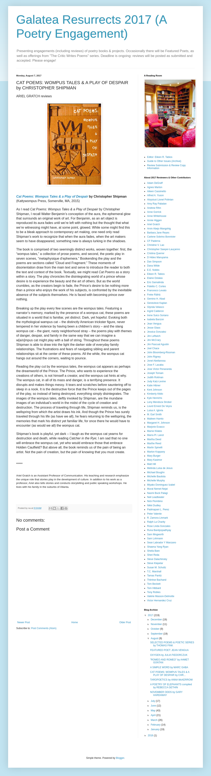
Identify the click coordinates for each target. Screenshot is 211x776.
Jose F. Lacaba (155, 364)
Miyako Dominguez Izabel (161, 484)
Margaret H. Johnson (158, 422)
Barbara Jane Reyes (158, 232)
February (156, 724)
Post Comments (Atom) (43, 628)
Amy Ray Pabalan (157, 203)
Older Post (125, 622)
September (157, 633)
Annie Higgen (154, 220)
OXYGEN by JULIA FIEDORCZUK (168, 655)
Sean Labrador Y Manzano (161, 542)
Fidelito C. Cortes (156, 286)
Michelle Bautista (156, 476)
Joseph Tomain (155, 373)
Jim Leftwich (153, 336)
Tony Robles (153, 592)
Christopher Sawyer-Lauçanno (163, 249)
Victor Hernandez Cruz (159, 600)
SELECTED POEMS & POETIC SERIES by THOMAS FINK (172, 644)
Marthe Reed (154, 443)
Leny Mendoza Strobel (159, 402)
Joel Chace (153, 348)
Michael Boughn (156, 472)
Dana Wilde (153, 265)
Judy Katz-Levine (156, 381)
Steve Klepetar (155, 563)
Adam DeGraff (155, 183)
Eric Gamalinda (155, 282)
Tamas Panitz (154, 575)
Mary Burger (153, 455)
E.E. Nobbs (153, 270)
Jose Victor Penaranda (159, 369)
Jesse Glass (153, 327)
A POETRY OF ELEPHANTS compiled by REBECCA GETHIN (171, 686)
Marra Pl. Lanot (155, 435)
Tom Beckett (153, 583)
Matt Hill (151, 464)
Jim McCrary (154, 340)
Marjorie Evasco (156, 426)
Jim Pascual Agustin (158, 344)
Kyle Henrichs (154, 398)
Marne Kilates (154, 431)
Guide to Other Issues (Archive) (164, 161)
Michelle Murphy (156, 480)
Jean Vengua (154, 323)
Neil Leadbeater (155, 497)
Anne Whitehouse (156, 216)
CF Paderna (153, 241)
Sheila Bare (153, 550)
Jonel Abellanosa (156, 360)
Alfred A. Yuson (155, 195)
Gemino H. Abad (156, 298)
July (153, 701)
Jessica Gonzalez (156, 331)
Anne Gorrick (154, 212)
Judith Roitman (155, 377)
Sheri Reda (153, 554)
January (155, 729)
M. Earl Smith (154, 414)
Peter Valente (154, 513)
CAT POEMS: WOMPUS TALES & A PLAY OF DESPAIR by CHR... (169, 673)
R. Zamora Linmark (157, 517)
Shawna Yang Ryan (157, 546)
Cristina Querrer (155, 253)
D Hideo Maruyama (157, 257)
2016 (151, 735)
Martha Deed (154, 439)
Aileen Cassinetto (156, 191)
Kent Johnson (154, 389)
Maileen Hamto (155, 418)
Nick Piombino (155, 501)
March (154, 720)
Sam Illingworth (155, 534)
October (155, 628)
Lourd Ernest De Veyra (159, 406)
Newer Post (23, 622)
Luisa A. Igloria (155, 410)
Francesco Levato (156, 290)
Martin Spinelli (154, 447)
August (155, 638)
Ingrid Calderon (155, 311)
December (157, 619)
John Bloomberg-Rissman (161, 352)
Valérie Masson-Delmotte (160, 596)
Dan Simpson (154, 261)
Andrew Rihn (154, 208)
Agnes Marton (154, 187)
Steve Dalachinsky (157, 559)
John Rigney (154, 356)
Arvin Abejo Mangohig (159, 228)
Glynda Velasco (155, 307)
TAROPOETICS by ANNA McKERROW (171, 679)
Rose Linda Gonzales (158, 526)
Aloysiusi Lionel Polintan (160, 199)
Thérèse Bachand (156, 579)
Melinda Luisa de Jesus (159, 468)
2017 (151, 615)
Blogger (120, 758)
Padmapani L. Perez (158, 509)
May (153, 710)
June (154, 705)
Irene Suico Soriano (157, 315)
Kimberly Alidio (155, 393)
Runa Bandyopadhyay (159, 530)
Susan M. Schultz (156, 567)
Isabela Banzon (155, 319)
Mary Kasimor (154, 459)
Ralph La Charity (156, 521)
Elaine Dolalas (155, 278)
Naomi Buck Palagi (157, 493)
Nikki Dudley (154, 505)
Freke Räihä (153, 294)
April (153, 715)
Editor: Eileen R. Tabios (159, 157)
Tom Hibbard (154, 588)
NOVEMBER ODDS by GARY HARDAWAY (166, 693)
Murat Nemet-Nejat (157, 488)
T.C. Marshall (154, 571)
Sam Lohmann (155, 538)
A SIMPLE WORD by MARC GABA (169, 667)
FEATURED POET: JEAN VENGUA (169, 650)
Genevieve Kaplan (157, 303)
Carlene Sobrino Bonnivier (161, 236)
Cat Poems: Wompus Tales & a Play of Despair (52, 196)
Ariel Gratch (153, 224)
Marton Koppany (156, 451)
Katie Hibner (153, 385)
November (157, 624)
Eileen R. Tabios (156, 274)
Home (74, 622)
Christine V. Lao (155, 245)
